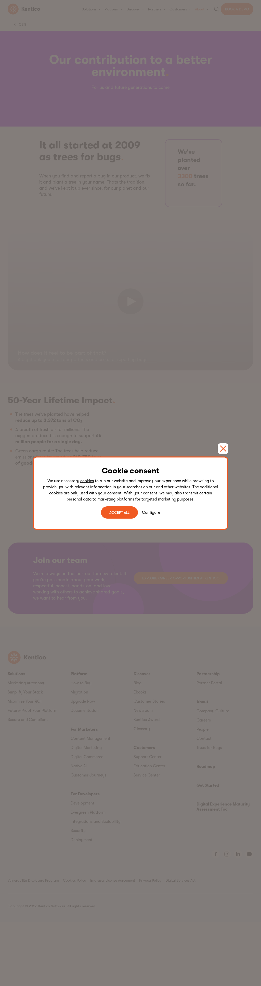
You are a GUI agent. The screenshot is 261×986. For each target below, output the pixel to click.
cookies (87, 481)
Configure (151, 512)
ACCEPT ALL (119, 512)
